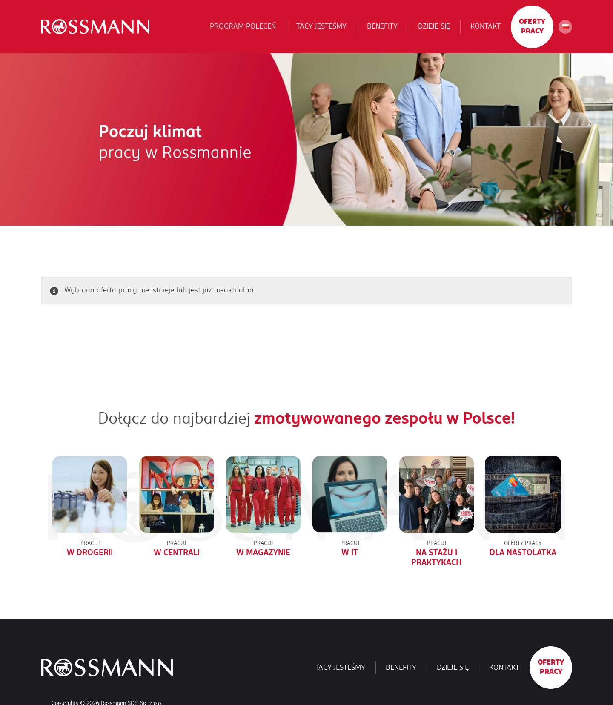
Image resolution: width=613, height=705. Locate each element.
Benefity (382, 26)
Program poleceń (243, 26)
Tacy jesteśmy (321, 26)
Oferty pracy (532, 26)
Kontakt (485, 26)
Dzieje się (434, 26)
